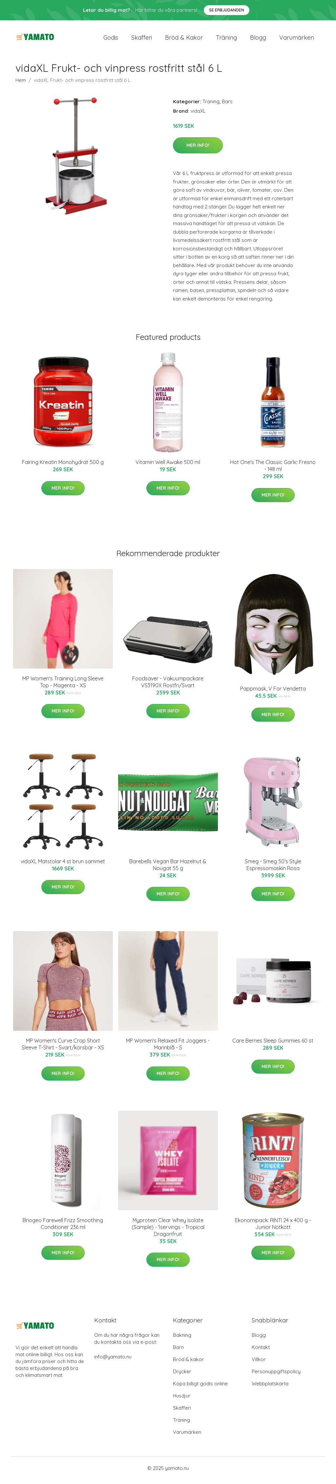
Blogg (258, 40)
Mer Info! (197, 150)
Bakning (182, 1340)
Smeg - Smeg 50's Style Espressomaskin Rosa (273, 869)
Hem (20, 85)
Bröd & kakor (184, 40)
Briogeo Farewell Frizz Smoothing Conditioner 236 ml (63, 1228)
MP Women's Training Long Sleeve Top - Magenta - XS (62, 686)
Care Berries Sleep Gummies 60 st (272, 1045)
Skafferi (141, 40)
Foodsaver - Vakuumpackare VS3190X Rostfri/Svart (167, 686)
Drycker (182, 1376)
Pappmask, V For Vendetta (273, 693)
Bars (227, 106)
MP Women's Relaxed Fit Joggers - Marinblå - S (168, 1048)
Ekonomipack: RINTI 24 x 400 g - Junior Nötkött (273, 1228)
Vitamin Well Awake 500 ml (168, 466)
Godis (110, 40)
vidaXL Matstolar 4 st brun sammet (63, 866)
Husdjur (181, 1400)
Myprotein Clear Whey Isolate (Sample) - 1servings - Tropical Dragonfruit (168, 1231)
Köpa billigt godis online (200, 1388)
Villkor (259, 1364)
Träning (226, 40)
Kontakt (261, 1352)
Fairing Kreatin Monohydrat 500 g (63, 466)
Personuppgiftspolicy (276, 1376)
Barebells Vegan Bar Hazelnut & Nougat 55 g (167, 869)
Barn (178, 1352)
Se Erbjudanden (226, 10)
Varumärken (296, 40)
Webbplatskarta (270, 1388)
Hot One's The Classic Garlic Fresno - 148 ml (273, 470)
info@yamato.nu (113, 1361)
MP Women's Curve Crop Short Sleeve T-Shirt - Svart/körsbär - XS (63, 1048)
